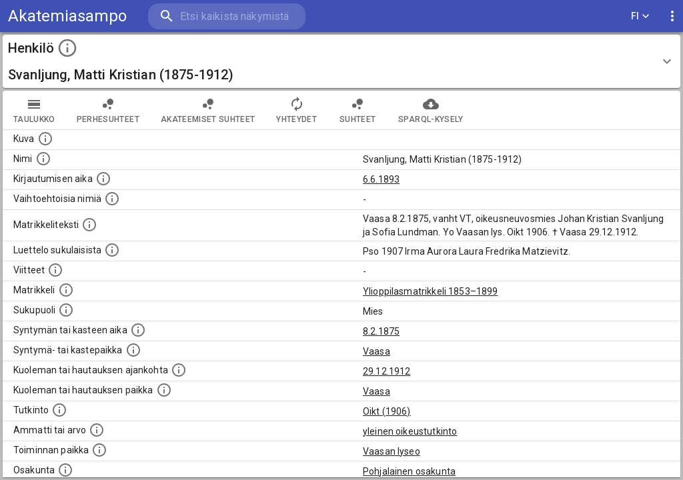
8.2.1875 (381, 331)
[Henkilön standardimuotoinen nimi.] (43, 158)
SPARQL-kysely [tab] (431, 110)
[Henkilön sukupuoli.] (66, 310)
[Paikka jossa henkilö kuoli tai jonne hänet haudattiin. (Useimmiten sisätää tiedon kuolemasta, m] (164, 390)
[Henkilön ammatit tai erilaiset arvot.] (96, 430)
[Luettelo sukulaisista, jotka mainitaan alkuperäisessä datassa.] (112, 250)
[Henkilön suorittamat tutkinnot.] (59, 410)
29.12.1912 (387, 371)
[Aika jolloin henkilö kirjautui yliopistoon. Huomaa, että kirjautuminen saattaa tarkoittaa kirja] (103, 178)
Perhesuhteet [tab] (108, 110)
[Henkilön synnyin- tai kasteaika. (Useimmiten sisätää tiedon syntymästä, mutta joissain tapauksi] (138, 330)
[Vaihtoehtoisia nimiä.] (112, 198)
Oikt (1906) (387, 411)
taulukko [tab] (34, 110)
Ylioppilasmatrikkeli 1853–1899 (430, 291)
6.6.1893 (381, 179)
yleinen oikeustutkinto (410, 431)
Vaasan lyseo (391, 451)
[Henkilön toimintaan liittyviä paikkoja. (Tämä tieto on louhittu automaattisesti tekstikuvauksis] (99, 450)
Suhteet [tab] (357, 110)
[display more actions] (672, 16)
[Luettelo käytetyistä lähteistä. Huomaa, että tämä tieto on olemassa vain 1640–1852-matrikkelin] (55, 270)
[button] (341, 61)
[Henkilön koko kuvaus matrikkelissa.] (89, 224)
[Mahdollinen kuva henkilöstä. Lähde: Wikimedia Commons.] (45, 138)
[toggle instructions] (67, 48)
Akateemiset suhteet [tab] (208, 110)
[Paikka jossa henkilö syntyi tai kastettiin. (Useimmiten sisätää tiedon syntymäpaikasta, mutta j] (133, 350)
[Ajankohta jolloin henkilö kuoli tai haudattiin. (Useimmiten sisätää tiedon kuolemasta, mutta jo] (178, 370)
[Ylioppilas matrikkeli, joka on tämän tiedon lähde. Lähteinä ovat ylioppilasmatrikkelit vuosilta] (66, 290)
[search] (226, 16)
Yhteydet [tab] (296, 110)
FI (640, 16)
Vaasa (376, 351)
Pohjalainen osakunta (409, 471)
